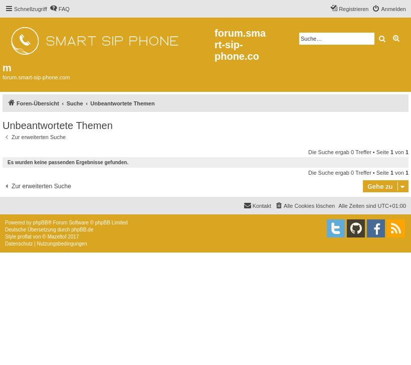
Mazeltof (57, 236)
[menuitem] (60, 9)
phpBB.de (82, 229)
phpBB (40, 222)
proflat (25, 236)
